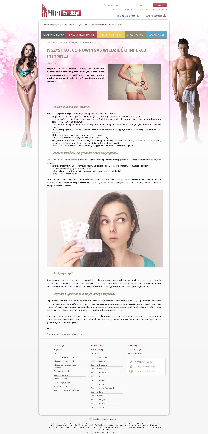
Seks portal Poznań (98, 403)
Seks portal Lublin (97, 384)
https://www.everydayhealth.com (68, 334)
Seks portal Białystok (98, 400)
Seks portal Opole (97, 376)
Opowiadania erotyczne (81, 35)
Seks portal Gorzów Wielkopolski (102, 388)
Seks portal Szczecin (98, 407)
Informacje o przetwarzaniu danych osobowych (66, 366)
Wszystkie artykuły (53, 35)
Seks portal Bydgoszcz (99, 365)
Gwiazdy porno (156, 35)
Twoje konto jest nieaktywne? (122, 9)
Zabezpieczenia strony (62, 386)
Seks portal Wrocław (98, 369)
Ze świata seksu (135, 35)
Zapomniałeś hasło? (142, 9)
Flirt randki (52, 42)
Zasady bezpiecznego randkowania (67, 390)
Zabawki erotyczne (61, 375)
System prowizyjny (135, 349)
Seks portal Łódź (97, 396)
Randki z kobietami (61, 379)
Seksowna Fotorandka (62, 371)
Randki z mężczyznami (62, 383)
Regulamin (58, 349)
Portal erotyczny (97, 349)
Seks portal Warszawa (99, 357)
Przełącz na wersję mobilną (104, 419)
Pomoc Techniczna (135, 353)
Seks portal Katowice (98, 373)
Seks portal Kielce (97, 392)
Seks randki (95, 353)
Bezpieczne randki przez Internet (65, 357)
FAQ (55, 353)
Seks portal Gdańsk (98, 380)
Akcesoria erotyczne (111, 35)
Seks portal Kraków (98, 361)
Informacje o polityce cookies (64, 361)
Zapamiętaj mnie (161, 9)
